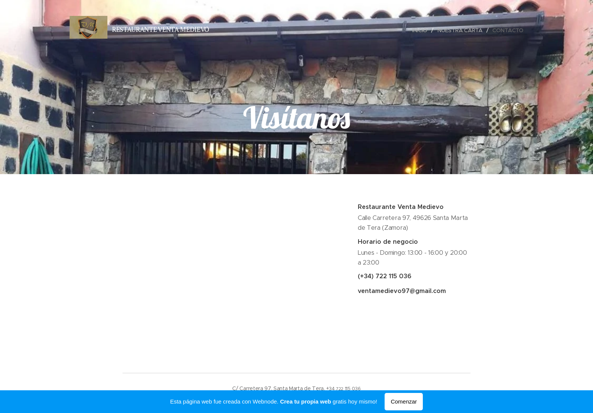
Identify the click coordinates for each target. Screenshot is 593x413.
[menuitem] (421, 30)
